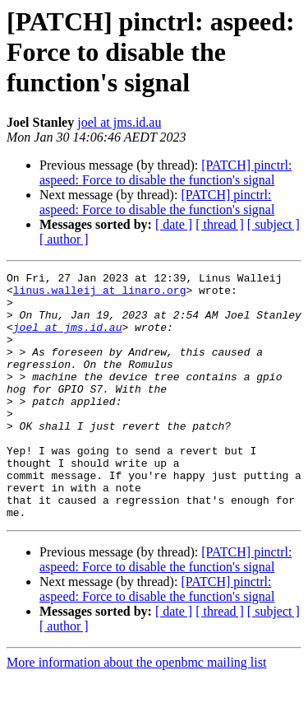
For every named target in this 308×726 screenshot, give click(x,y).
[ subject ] (273, 224)
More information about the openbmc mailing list (136, 712)
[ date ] (173, 224)
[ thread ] (219, 224)
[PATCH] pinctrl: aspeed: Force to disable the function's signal (165, 172)
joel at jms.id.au (119, 122)
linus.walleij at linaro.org (99, 294)
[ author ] (64, 239)
